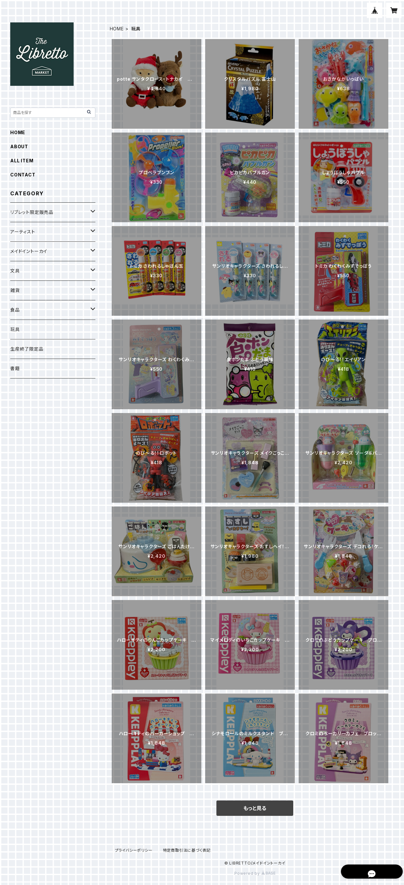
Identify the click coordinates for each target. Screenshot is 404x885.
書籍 (15, 368)
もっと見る (254, 808)
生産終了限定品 (27, 349)
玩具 (15, 329)
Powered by (254, 873)
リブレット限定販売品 (31, 212)
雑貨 (15, 290)
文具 (15, 270)
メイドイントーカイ (28, 251)
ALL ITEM (21, 160)
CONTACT (23, 174)
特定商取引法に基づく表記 (187, 850)
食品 (15, 310)
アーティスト (22, 231)
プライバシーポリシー (134, 850)
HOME (117, 28)
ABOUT (19, 146)
